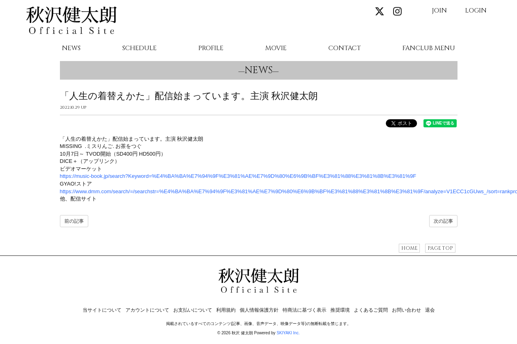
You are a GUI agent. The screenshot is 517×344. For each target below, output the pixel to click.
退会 (430, 310)
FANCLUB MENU (428, 48)
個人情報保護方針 (259, 310)
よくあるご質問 (371, 310)
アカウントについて (147, 310)
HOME (409, 248)
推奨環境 (340, 310)
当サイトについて (102, 310)
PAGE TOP (440, 248)
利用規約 (226, 310)
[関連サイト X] (380, 12)
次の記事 (443, 221)
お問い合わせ (406, 310)
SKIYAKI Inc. (288, 333)
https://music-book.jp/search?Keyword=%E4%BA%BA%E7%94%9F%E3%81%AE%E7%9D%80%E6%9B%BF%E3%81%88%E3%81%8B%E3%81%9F (238, 176)
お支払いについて (192, 310)
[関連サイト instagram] (397, 12)
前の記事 (74, 221)
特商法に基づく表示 (304, 310)
